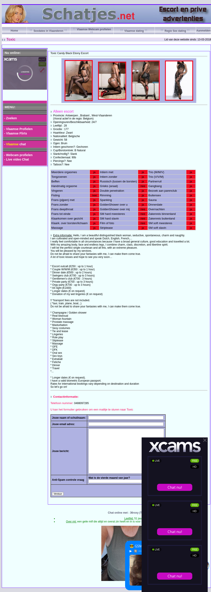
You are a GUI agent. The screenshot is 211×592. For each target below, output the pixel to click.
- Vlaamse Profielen (18, 129)
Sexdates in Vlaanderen (48, 30)
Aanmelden (203, 30)
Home (14, 30)
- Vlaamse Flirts (15, 133)
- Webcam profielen (18, 155)
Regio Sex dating (175, 30)
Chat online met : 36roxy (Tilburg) (129, 512)
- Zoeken (10, 118)
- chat (15, 144)
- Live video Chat (16, 159)
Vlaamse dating (134, 30)
